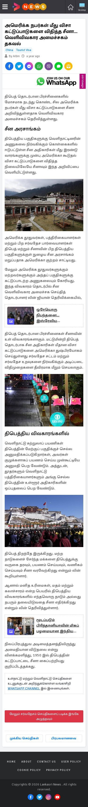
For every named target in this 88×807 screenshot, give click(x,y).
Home (11, 761)
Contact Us (46, 761)
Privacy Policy (58, 770)
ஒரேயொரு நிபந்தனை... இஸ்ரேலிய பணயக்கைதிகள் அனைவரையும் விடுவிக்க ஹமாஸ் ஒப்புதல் (53, 315)
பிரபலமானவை (63, 738)
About (26, 761)
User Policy (71, 761)
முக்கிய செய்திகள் (24, 738)
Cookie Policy (29, 770)
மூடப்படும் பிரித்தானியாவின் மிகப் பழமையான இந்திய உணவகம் (57, 626)
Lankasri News (50, 784)
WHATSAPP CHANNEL (24, 688)
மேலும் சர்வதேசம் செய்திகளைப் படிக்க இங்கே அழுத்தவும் (44, 716)
